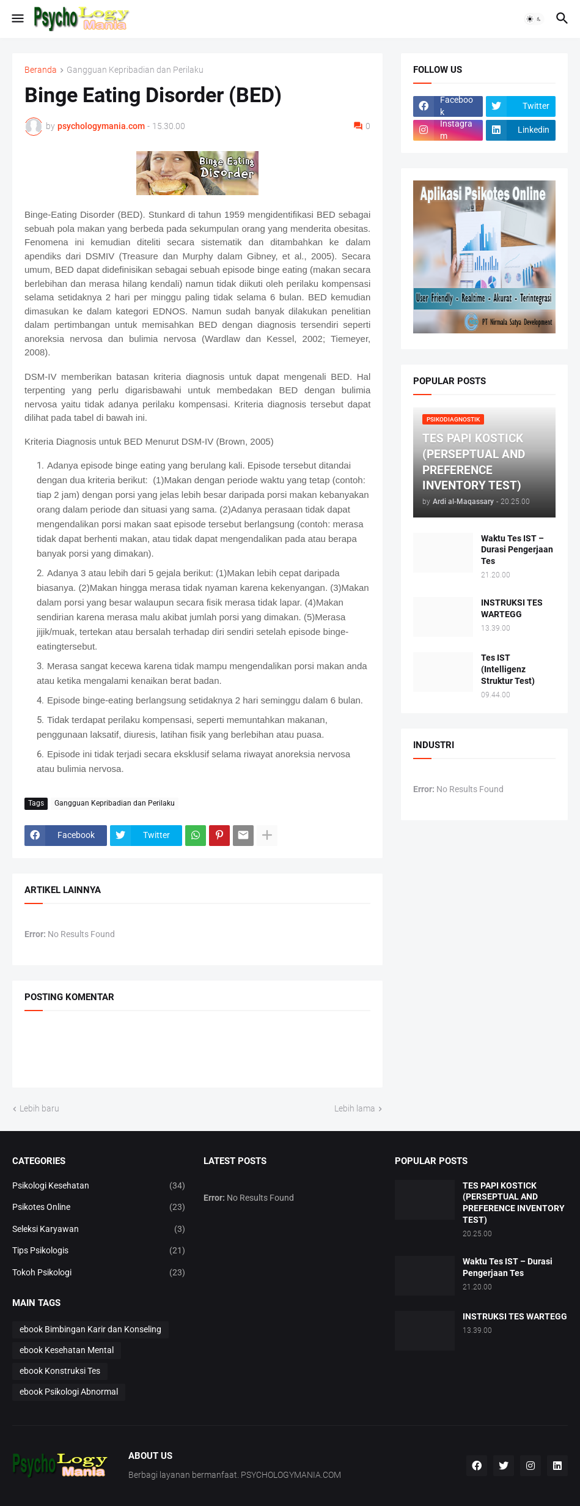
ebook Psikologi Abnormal (69, 1392)
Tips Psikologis (98, 1251)
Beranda (40, 70)
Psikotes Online (98, 1207)
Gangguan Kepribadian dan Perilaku (135, 70)
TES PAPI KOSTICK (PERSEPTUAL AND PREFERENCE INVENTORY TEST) (514, 1203)
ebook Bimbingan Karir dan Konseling (90, 1329)
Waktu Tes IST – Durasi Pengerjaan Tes (517, 549)
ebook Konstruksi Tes (60, 1371)
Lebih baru (39, 1108)
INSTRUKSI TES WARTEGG (512, 608)
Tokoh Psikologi (98, 1273)
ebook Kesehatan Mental (67, 1350)
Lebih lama (354, 1108)
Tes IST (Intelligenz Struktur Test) (508, 669)
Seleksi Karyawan (98, 1229)
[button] (17, 19)
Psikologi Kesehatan (98, 1186)
